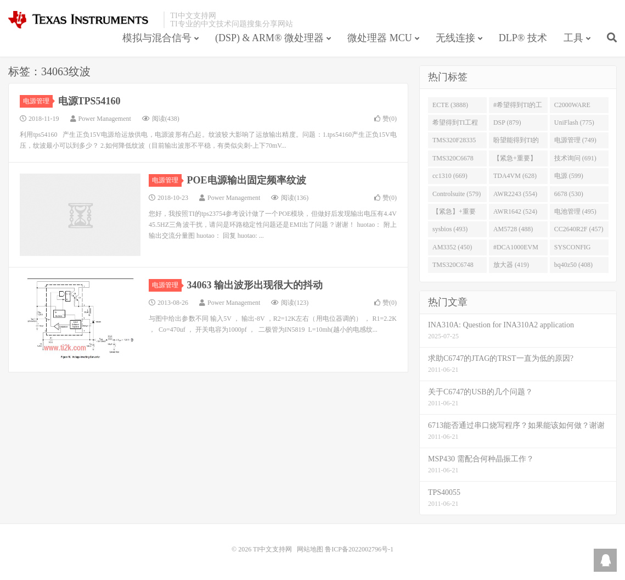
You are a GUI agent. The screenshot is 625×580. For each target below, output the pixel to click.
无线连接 (455, 37)
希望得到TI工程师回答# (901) (455, 125)
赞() (385, 118)
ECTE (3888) (450, 105)
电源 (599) (568, 176)
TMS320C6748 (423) (453, 267)
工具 (573, 37)
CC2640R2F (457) (579, 229)
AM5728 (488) (513, 229)
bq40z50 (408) (573, 265)
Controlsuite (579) (456, 194)
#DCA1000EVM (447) (515, 249)
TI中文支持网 (83, 20)
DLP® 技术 (523, 37)
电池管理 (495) (575, 211)
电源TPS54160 (89, 101)
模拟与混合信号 (157, 37)
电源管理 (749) (575, 140)
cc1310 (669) (450, 176)
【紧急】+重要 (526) (454, 214)
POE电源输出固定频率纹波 (246, 180)
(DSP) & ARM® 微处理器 (269, 37)
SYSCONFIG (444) (572, 249)
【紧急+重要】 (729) (515, 160)
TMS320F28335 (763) (454, 142)
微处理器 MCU (379, 37)
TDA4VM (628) (515, 176)
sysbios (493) (450, 229)
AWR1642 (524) (515, 211)
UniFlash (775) (574, 122)
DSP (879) (507, 122)
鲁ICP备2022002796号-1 (359, 549)
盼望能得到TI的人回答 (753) (516, 142)
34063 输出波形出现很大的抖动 (255, 285)
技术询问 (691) (575, 158)
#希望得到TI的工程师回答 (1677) (517, 107)
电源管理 (38, 101)
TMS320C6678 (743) (453, 160)
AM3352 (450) (452, 247)
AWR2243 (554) (515, 194)
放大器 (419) (511, 265)
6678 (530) (568, 194)
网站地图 (310, 549)
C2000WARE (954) (572, 107)
